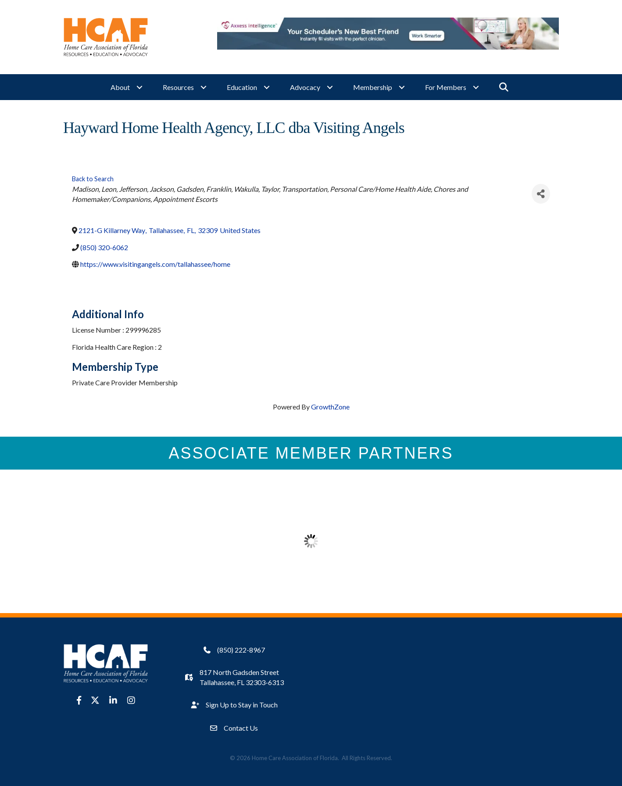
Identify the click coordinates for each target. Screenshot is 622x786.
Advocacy (305, 86)
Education (242, 86)
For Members (445, 86)
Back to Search (93, 176)
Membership (372, 86)
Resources (178, 86)
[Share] (541, 191)
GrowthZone (330, 404)
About (120, 86)
